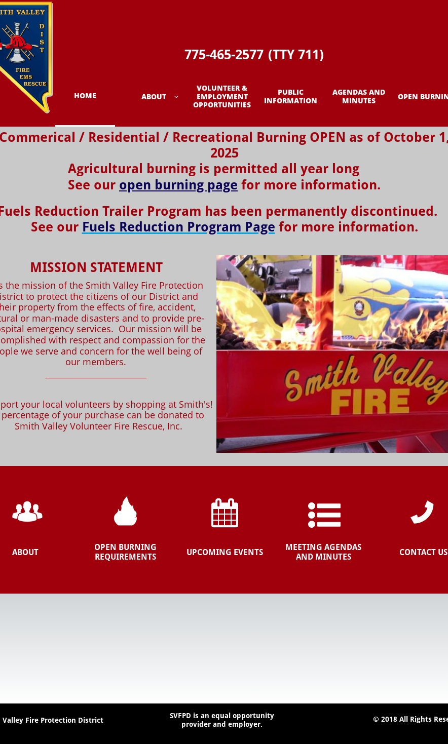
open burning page (178, 184)
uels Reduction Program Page (182, 226)
